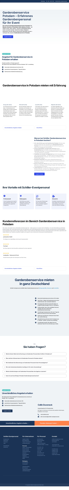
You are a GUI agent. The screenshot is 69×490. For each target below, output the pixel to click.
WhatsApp (43, 1)
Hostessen (49, 290)
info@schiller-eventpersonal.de (61, 1)
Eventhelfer (56, 290)
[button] (34, 356)
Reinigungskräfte (42, 290)
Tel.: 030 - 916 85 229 (50, 1)
